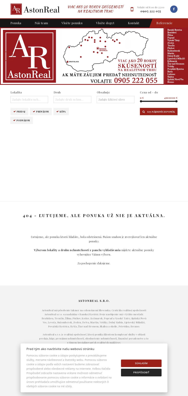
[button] (8, 56)
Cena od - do (149, 92)
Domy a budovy (94, 326)
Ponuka (15, 23)
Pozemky (94, 343)
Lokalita (16, 92)
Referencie (162, 23)
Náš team (41, 23)
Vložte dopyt (105, 23)
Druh (57, 92)
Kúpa (63, 111)
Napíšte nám (151, 332)
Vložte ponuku (72, 23)
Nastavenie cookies (151, 343)
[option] (94, 56)
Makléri (152, 326)
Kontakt (133, 23)
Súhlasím (141, 363)
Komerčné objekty (94, 337)
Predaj (21, 111)
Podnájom (23, 120)
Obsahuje (103, 92)
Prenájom (42, 111)
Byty (94, 332)
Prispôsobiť (141, 372)
